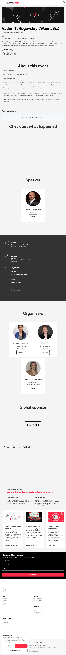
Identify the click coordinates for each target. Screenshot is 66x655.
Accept (21, 646)
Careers (4, 621)
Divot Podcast (37, 613)
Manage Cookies (15, 650)
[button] (64, 2)
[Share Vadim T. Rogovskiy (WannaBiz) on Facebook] (3, 53)
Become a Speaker (38, 601)
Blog (35, 610)
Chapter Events (38, 600)
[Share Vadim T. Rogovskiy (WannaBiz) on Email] (15, 53)
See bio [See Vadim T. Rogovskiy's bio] (33, 216)
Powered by (33, 651)
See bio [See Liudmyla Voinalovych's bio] (33, 388)
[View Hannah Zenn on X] (45, 340)
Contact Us (5, 622)
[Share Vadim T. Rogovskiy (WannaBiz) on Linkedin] (11, 53)
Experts (4, 600)
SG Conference (38, 598)
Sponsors (5, 603)
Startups (5, 601)
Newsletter (37, 609)
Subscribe (32, 574)
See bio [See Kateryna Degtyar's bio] (20, 352)
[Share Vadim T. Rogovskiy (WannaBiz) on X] (7, 53)
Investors (5, 598)
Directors (5, 605)
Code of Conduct (41, 645)
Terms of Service (32, 645)
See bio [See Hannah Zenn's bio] (45, 352)
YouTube (36, 612)
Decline (8, 646)
